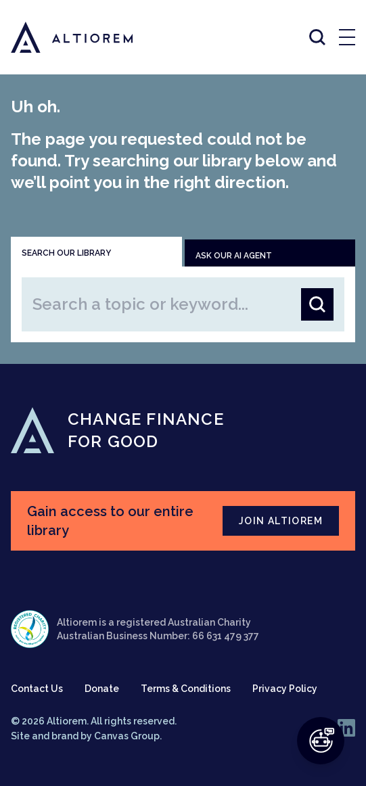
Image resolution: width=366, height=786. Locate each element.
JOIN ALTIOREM (281, 520)
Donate (102, 688)
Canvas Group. (128, 736)
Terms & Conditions (186, 688)
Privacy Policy (284, 688)
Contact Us (37, 688)
